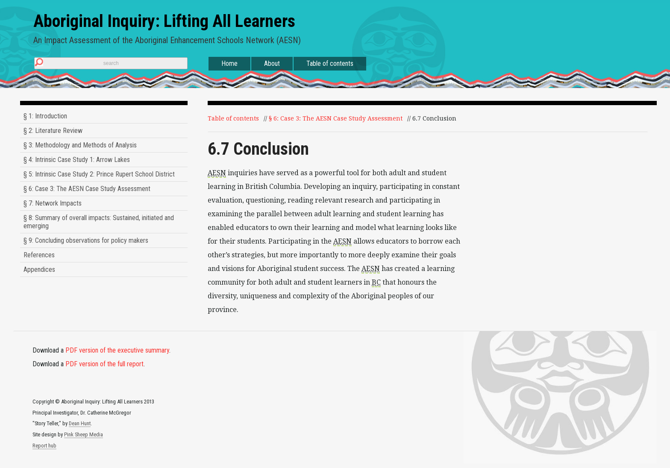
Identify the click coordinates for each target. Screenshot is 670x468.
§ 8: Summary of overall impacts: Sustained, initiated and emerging (99, 222)
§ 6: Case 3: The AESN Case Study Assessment (87, 189)
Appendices (39, 269)
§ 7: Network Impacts (53, 203)
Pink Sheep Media (83, 434)
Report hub (44, 445)
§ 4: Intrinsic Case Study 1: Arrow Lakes (77, 160)
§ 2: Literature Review (53, 131)
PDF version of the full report (104, 364)
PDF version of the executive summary (117, 350)
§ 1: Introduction (45, 116)
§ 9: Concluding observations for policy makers (86, 240)
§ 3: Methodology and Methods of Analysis (80, 145)
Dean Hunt (80, 423)
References (39, 255)
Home (229, 63)
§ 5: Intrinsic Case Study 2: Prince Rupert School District (99, 174)
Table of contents (329, 63)
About (272, 63)
